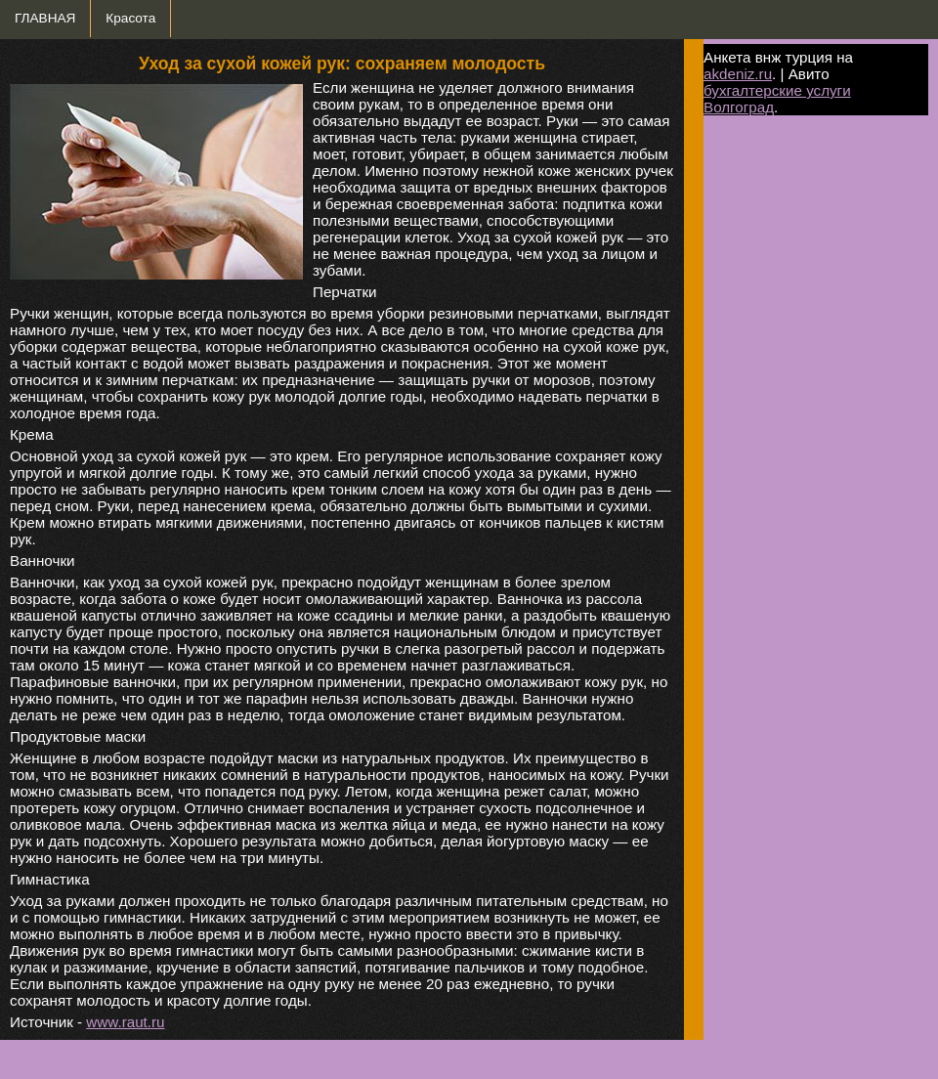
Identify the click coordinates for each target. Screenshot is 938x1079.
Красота (130, 18)
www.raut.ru (125, 1022)
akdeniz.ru (738, 73)
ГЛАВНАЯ (45, 18)
